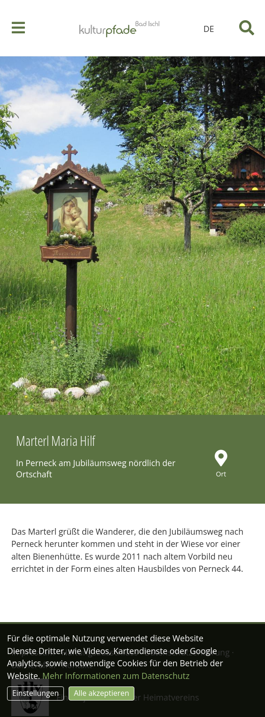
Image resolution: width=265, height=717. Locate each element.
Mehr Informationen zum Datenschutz (115, 675)
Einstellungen (35, 693)
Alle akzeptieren (101, 693)
